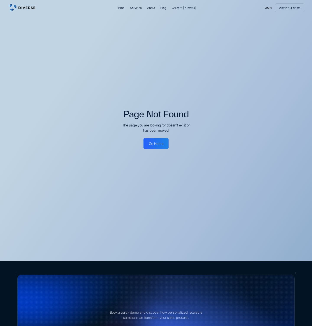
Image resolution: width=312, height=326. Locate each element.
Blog (163, 8)
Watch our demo (290, 8)
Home (121, 8)
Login (268, 7)
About (151, 8)
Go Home (156, 143)
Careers (184, 8)
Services (136, 8)
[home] (43, 7)
